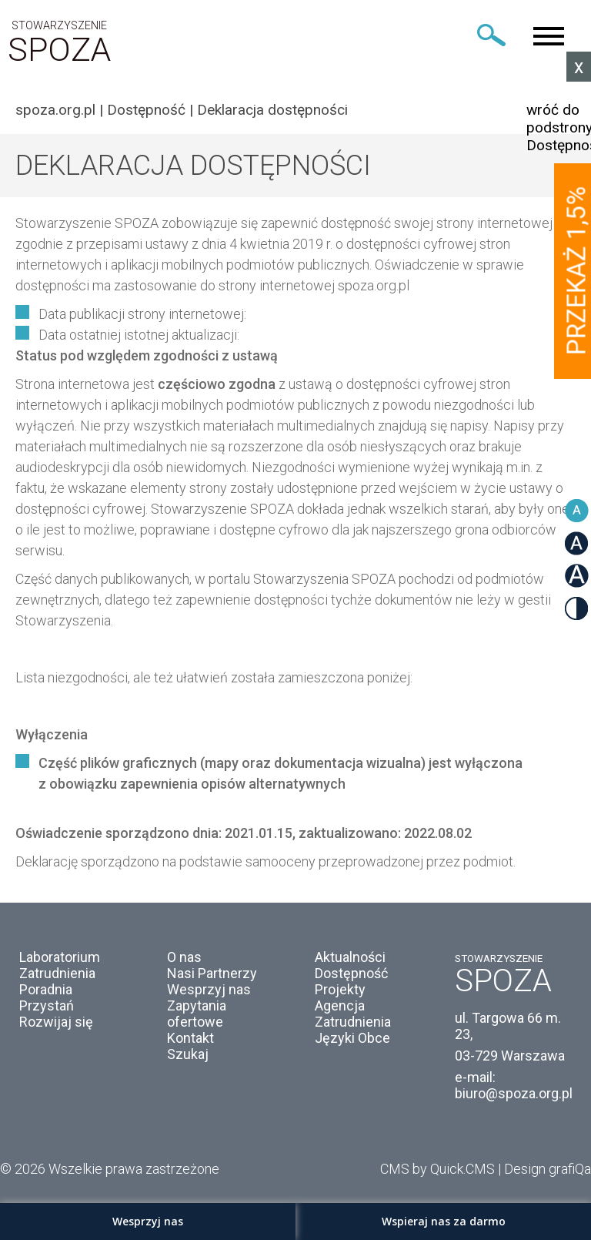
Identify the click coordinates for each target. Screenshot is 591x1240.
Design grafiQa (547, 1169)
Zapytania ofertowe (196, 1013)
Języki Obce (352, 1038)
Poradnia (45, 989)
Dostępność (146, 110)
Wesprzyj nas (209, 989)
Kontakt (190, 1038)
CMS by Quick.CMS (437, 1169)
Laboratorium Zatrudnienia (59, 965)
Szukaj (188, 1054)
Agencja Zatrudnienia (353, 1013)
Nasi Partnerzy (212, 973)
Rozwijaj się (56, 1022)
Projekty (340, 989)
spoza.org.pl (55, 110)
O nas (184, 957)
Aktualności (350, 957)
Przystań (46, 1005)
